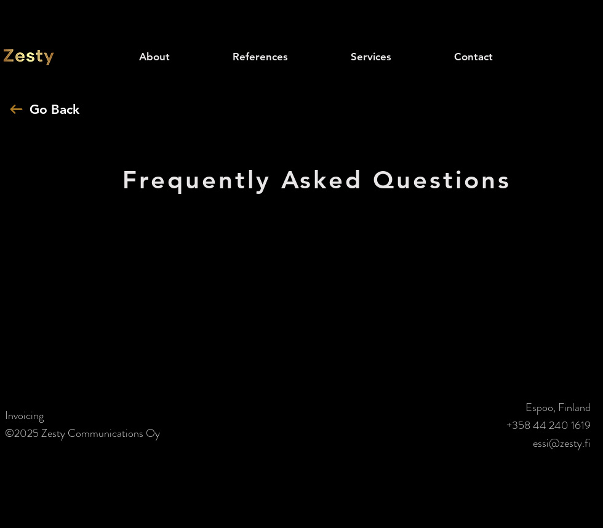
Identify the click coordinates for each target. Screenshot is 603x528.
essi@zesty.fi (562, 443)
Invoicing (24, 415)
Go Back (54, 109)
